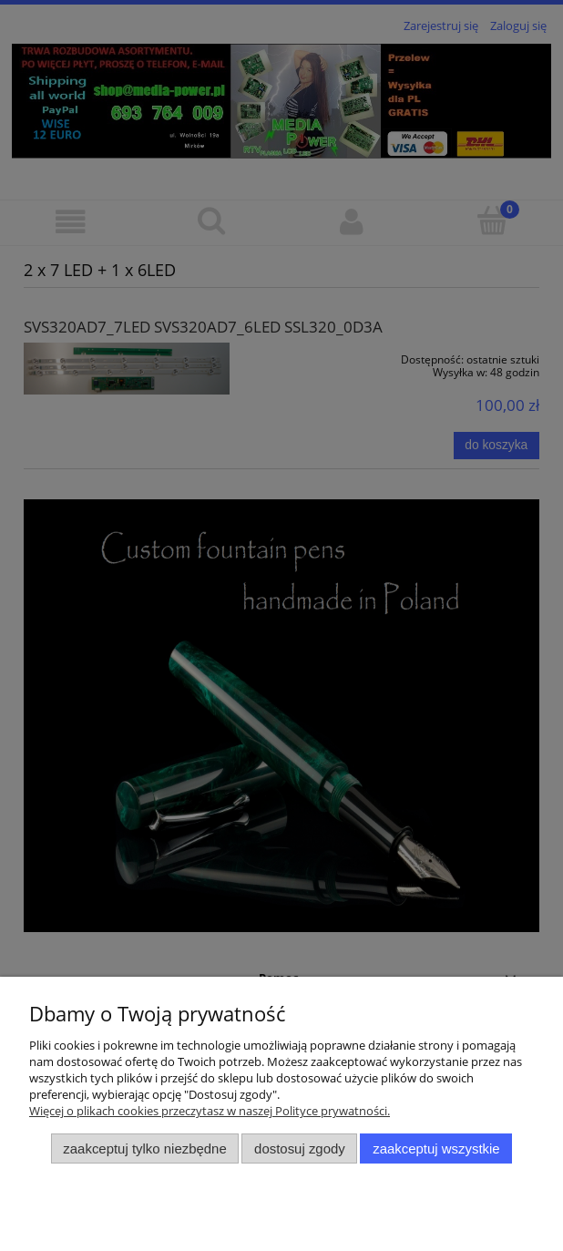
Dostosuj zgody (299, 1148)
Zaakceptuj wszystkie (436, 1148)
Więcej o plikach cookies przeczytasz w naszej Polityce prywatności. (209, 1110)
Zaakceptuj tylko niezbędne (144, 1148)
